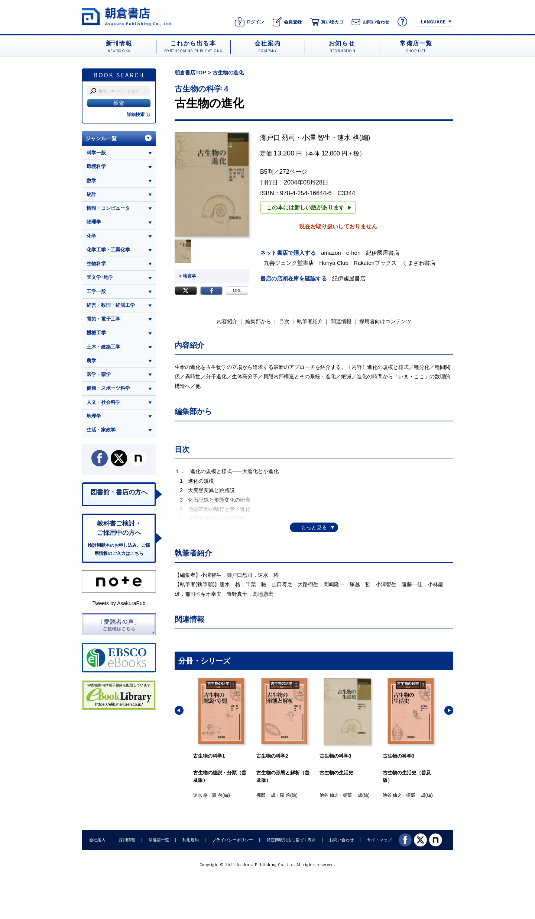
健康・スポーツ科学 (108, 388)
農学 (91, 360)
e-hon (353, 253)
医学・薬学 (99, 374)
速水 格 (348, 137)
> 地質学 (187, 276)
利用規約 (190, 840)
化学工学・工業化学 (108, 250)
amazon (331, 253)
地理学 (94, 416)
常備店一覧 (159, 840)
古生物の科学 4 (201, 88)
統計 (91, 194)
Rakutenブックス (375, 263)
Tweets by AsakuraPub (118, 603)
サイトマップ (379, 840)
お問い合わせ (341, 840)
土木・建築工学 (103, 347)
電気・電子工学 (103, 319)
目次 (284, 321)
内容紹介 (227, 321)
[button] (179, 710)
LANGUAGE (433, 21)
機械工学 (96, 332)
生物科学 (96, 263)
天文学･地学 (100, 277)
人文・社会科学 (103, 402)
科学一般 (96, 152)
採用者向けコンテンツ (385, 321)
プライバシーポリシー (232, 840)
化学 (91, 236)
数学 (91, 180)
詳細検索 (138, 114)
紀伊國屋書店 (382, 253)
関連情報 (341, 321)
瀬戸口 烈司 (277, 137)
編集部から (258, 321)
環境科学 (96, 166)
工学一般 (96, 291)
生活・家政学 (101, 430)
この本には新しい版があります (308, 207)
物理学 (94, 222)
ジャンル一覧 (101, 138)
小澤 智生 (316, 137)
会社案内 (97, 840)
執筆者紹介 (310, 321)
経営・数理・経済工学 (111, 305)
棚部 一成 (265, 795)
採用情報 (127, 840)
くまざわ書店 (418, 263)
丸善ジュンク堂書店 (289, 263)
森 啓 (217, 795)
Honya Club (333, 263)
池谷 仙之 (329, 795)
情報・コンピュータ (108, 208)
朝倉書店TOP (190, 72)
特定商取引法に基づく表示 (290, 840)
